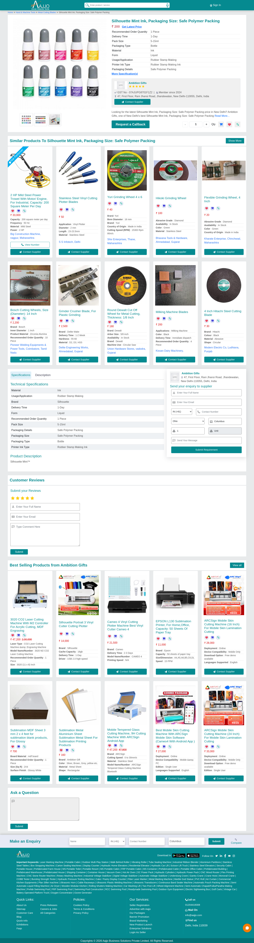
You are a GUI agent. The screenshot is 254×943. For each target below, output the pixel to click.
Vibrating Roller (139, 861)
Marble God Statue (183, 878)
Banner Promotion (139, 916)
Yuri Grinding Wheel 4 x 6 (124, 196)
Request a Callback (130, 123)
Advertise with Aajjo (140, 908)
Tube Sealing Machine (160, 861)
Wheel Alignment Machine (170, 885)
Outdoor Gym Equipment (171, 888)
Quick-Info (22, 920)
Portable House (24, 868)
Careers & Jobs (48, 908)
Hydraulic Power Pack (188, 871)
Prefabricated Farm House (47, 868)
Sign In (215, 4)
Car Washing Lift (132, 885)
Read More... (222, 115)
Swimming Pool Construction (88, 888)
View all (237, 564)
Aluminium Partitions (210, 861)
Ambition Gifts (137, 82)
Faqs (19, 927)
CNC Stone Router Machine (41, 875)
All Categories (47, 912)
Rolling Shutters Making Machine (105, 885)
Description (43, 374)
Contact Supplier (133, 101)
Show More (235, 140)
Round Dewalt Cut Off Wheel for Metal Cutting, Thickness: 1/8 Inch (123, 313)
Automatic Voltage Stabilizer (153, 875)
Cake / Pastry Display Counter (111, 878)
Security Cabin (224, 865)
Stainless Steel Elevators (202, 865)
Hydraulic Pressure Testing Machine (76, 878)
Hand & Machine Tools (26, 12)
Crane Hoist (211, 875)
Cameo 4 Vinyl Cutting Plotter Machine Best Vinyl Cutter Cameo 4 (125, 625)
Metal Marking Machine (160, 878)
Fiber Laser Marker (137, 878)
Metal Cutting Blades (47, 12)
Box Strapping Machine (42, 865)
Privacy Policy (80, 912)
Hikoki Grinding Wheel (171, 197)
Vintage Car (230, 888)
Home (10, 12)
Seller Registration (140, 904)
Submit (19, 551)
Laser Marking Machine (52, 861)
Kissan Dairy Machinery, (170, 350)
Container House (96, 871)
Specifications (20, 374)
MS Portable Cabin (109, 868)
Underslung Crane (178, 875)
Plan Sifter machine (48, 882)
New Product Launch (141, 923)
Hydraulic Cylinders (165, 871)
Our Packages (137, 912)
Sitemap (21, 908)
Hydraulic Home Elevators (114, 865)
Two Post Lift (148, 885)
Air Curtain (211, 878)
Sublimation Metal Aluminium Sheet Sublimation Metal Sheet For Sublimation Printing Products (78, 737)
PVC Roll (199, 878)
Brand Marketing (138, 920)
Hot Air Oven (129, 871)
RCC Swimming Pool (115, 888)
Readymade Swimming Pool (142, 888)
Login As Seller (138, 931)
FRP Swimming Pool (62, 888)
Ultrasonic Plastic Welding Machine (114, 882)
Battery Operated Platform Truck (33, 892)
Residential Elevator (139, 865)
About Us (22, 904)
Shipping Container (76, 871)
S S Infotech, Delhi (69, 241)
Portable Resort (90, 868)
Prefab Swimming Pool (38, 888)
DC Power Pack (145, 871)
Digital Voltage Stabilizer (125, 875)
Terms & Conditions (83, 908)
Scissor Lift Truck (179, 865)
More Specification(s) (125, 73)
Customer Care (25, 912)
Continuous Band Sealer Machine (176, 882)
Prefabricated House (54, 871)
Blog (19, 916)
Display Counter (91, 865)
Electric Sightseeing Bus (197, 888)
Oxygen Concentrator (61, 892)
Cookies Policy (81, 904)
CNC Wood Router (210, 871)
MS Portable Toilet (71, 868)
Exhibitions (22, 923)
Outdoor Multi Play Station (95, 861)
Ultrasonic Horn (68, 882)
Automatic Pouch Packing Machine (211, 882)
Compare (236, 841)
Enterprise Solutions (140, 927)
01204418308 (192, 904)
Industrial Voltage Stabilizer (97, 875)
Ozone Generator (83, 892)
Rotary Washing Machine (69, 875)
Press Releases (48, 904)
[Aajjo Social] (216, 855)
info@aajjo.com (193, 914)
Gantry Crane (196, 875)
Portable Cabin (72, 861)
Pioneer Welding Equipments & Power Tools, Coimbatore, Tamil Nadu (28, 348)
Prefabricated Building (215, 868)
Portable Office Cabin (191, 868)
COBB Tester (23, 878)
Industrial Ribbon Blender (185, 861)
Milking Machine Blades (172, 311)
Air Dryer (55, 885)
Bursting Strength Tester (44, 878)
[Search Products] (86, 4)
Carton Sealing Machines (68, 865)
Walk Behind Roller (120, 861)
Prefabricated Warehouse (29, 871)
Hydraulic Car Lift (160, 865)
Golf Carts (217, 888)
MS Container (150, 868)
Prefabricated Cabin (169, 868)
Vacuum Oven (114, 871)
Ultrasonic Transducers (145, 882)
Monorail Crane (227, 875)
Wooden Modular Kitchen (74, 885)
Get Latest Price (132, 26)
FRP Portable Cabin (131, 868)
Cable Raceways (86, 882)
